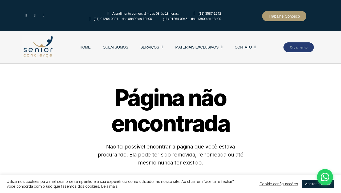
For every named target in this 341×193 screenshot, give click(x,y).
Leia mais (109, 186)
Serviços (151, 47)
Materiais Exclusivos (198, 47)
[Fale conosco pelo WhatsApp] (309, 177)
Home (85, 47)
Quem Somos (115, 47)
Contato (245, 47)
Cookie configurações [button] (278, 184)
